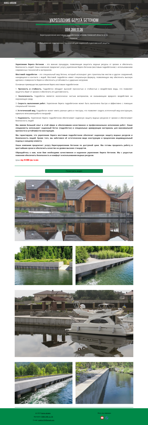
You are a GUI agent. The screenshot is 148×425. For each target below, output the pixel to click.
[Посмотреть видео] (74, 171)
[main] (74, 28)
